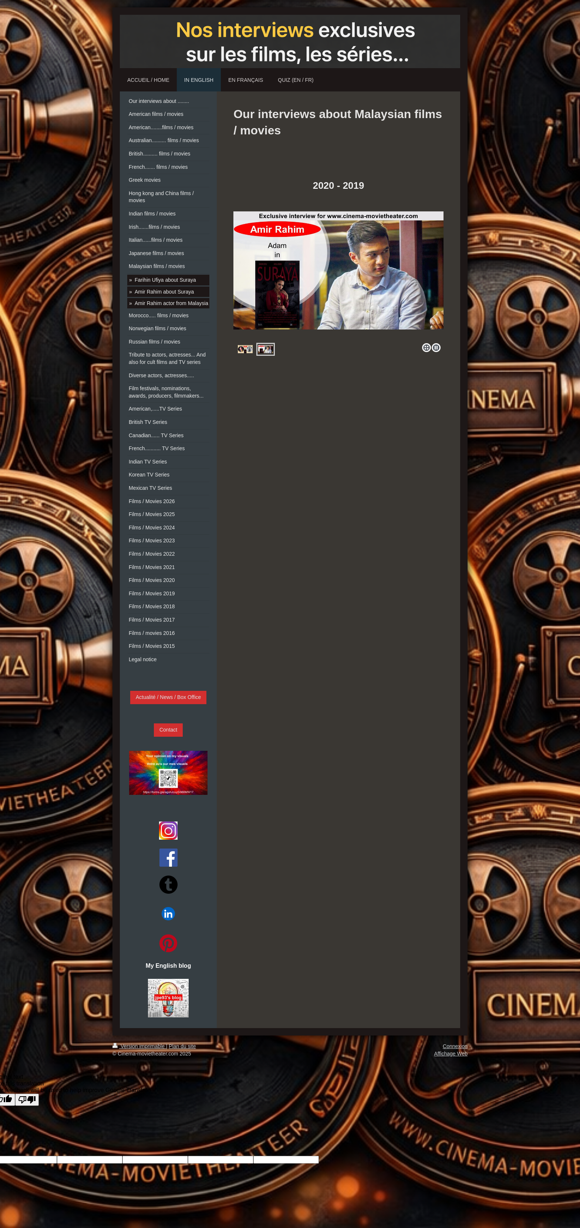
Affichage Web (451, 1054)
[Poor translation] (27, 1100)
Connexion (455, 1046)
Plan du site (182, 1046)
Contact (168, 730)
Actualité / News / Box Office (168, 697)
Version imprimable (139, 1046)
